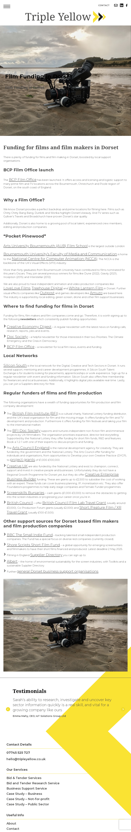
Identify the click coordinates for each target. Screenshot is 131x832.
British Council (20, 503)
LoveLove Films (17, 288)
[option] (65, 80)
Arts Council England (30, 448)
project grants (22, 459)
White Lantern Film (86, 288)
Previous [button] (8, 709)
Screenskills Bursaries (25, 493)
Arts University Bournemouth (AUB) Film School (45, 246)
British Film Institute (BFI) (35, 413)
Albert (12, 561)
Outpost (47, 293)
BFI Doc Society (26, 430)
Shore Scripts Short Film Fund (33, 545)
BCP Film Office (23, 179)
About (11, 823)
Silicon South (15, 365)
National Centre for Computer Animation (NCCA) (54, 259)
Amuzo (96, 293)
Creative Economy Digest (29, 326)
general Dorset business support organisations (57, 571)
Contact (104, 5)
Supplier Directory (46, 555)
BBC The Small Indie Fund (30, 535)
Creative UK (17, 466)
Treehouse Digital (47, 288)
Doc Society (17, 336)
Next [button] (123, 709)
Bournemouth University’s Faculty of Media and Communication (60, 254)
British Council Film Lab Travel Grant (74, 503)
